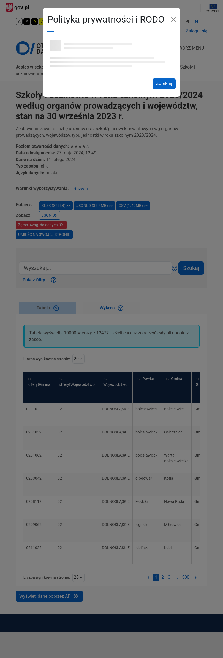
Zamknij (166, 83)
